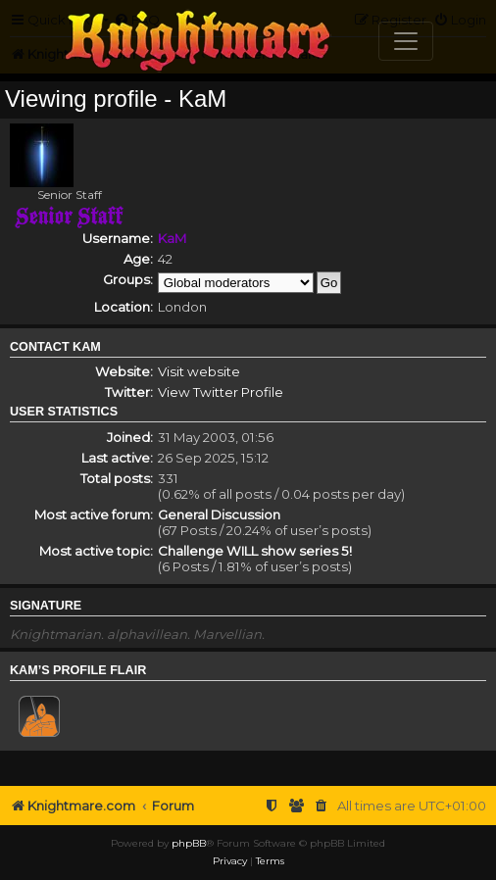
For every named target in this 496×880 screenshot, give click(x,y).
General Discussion (219, 514)
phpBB (189, 843)
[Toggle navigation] (405, 41)
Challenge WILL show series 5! (255, 551)
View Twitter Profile (220, 392)
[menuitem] (321, 806)
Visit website (199, 371)
